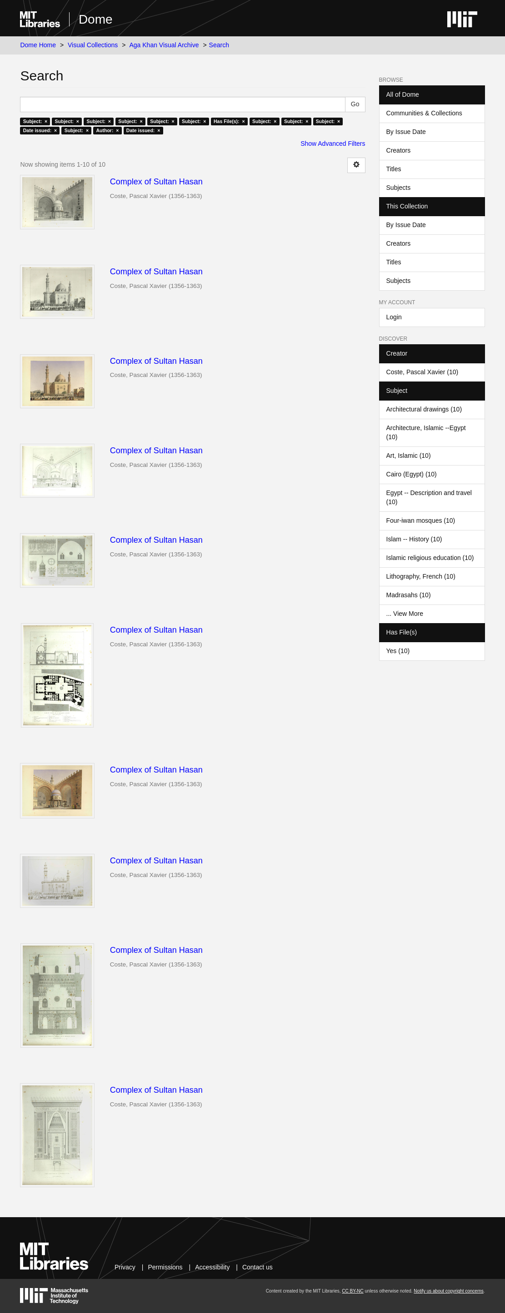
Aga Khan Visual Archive (164, 45)
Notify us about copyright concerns (448, 1290)
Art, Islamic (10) (408, 455)
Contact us (257, 1267)
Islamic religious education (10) (430, 557)
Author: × (107, 130)
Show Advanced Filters (332, 143)
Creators (398, 150)
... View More (404, 613)
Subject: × (35, 121)
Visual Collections (93, 45)
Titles (393, 169)
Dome (96, 19)
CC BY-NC (352, 1290)
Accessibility (212, 1267)
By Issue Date (406, 131)
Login (394, 317)
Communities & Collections (424, 113)
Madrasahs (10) (408, 595)
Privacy (125, 1267)
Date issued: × (40, 130)
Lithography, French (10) (420, 576)
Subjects (398, 187)
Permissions (165, 1267)
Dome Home (38, 45)
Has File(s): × (229, 121)
